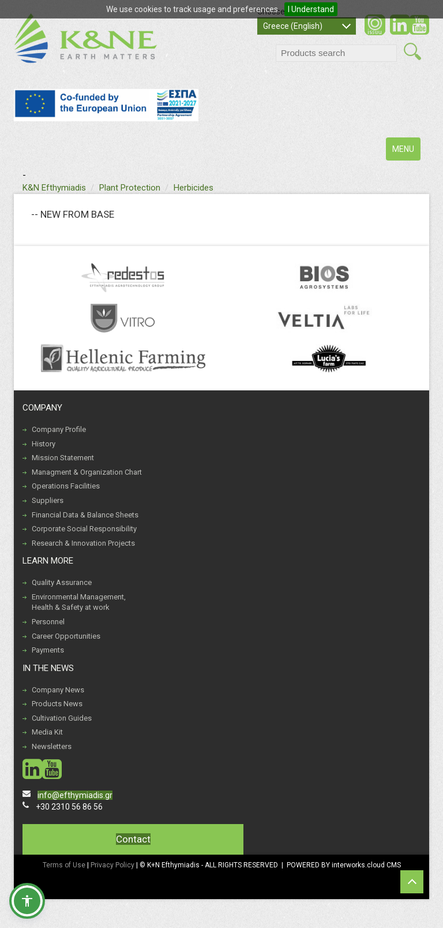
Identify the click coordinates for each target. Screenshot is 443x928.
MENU (406, 152)
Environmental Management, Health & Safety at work (79, 602)
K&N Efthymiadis (54, 187)
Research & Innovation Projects (83, 543)
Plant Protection (129, 187)
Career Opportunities (66, 636)
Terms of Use (64, 865)
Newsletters (52, 746)
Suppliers (47, 500)
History (43, 443)
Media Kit (47, 732)
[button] (27, 900)
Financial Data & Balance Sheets (85, 514)
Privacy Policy (113, 865)
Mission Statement (63, 457)
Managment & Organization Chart (87, 472)
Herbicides (193, 187)
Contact (133, 839)
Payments (48, 650)
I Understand (311, 9)
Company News (58, 689)
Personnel (48, 621)
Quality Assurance (62, 582)
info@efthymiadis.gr (74, 795)
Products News (57, 703)
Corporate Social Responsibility (84, 528)
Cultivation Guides (62, 718)
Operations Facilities (66, 486)
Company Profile (59, 429)
